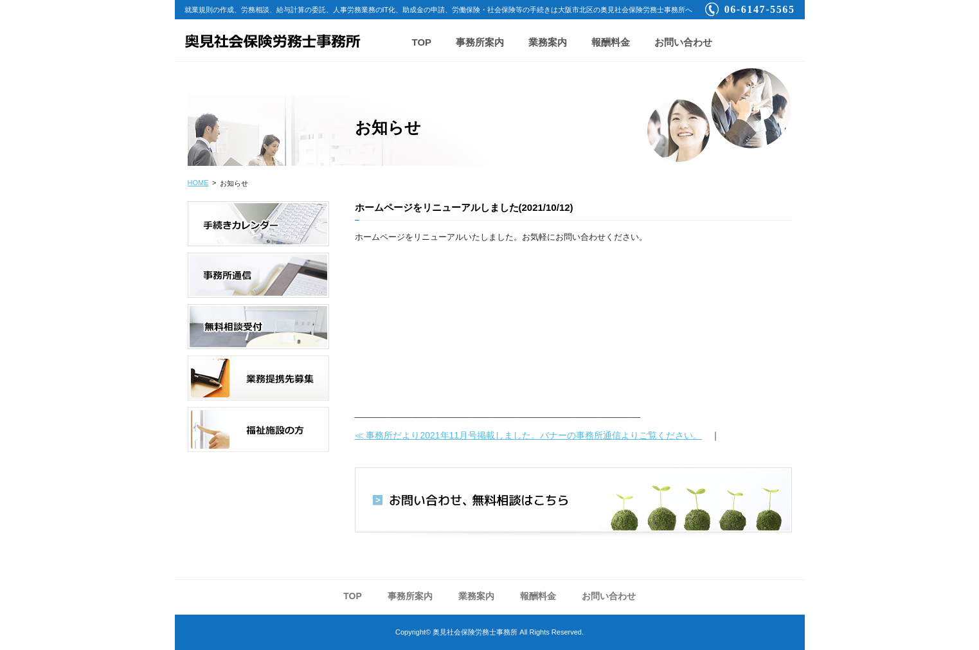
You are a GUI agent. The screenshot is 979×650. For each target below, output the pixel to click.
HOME (198, 182)
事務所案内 (480, 42)
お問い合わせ (683, 42)
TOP (422, 42)
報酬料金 (610, 42)
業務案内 (547, 42)
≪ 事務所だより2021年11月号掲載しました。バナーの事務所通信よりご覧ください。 (529, 435)
